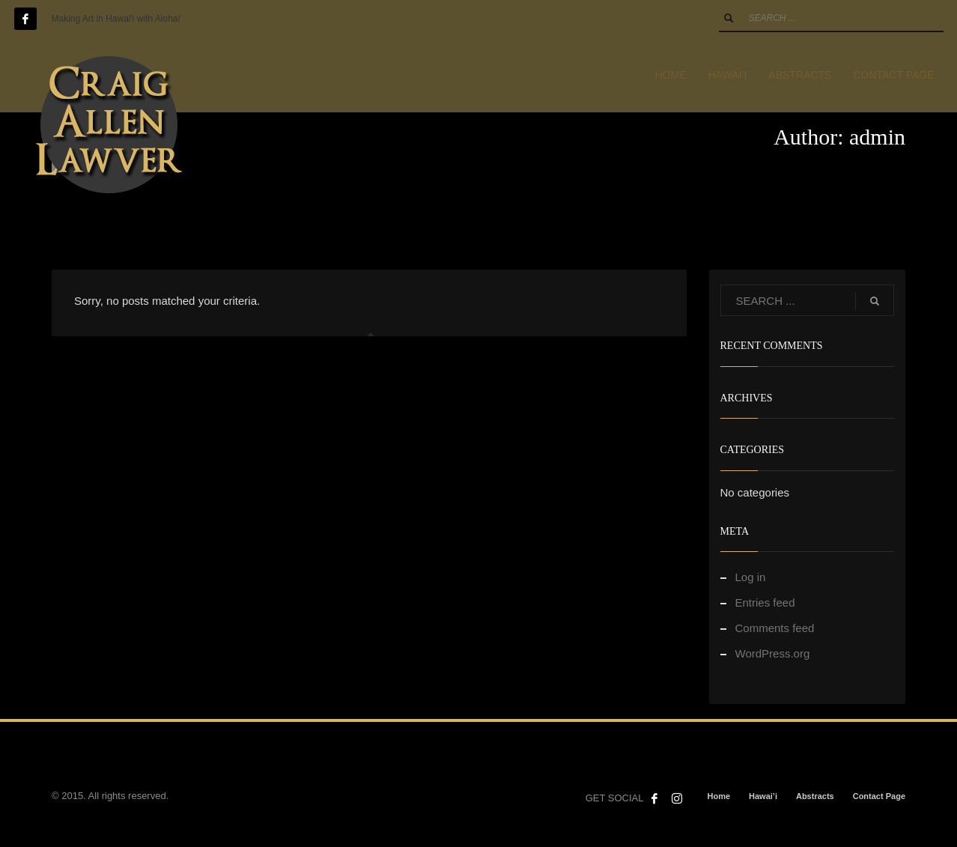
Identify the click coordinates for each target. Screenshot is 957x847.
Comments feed (775, 628)
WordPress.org (772, 653)
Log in (750, 577)
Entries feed (765, 602)
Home (718, 796)
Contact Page (879, 796)
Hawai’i (763, 796)
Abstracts (815, 796)
